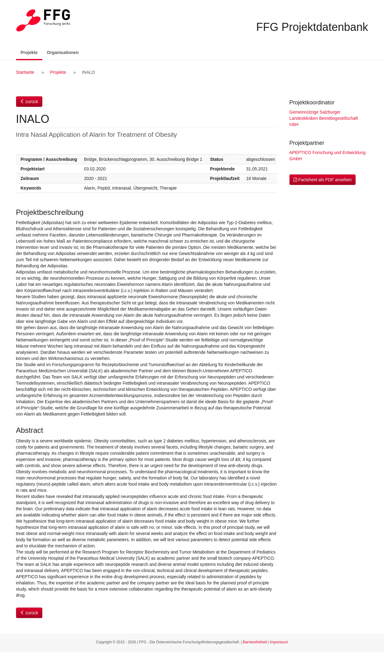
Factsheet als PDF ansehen (322, 179)
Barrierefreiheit (255, 642)
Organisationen (63, 52)
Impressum (279, 642)
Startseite (25, 72)
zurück (29, 101)
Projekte (31, 52)
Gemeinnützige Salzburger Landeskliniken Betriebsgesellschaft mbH (323, 118)
